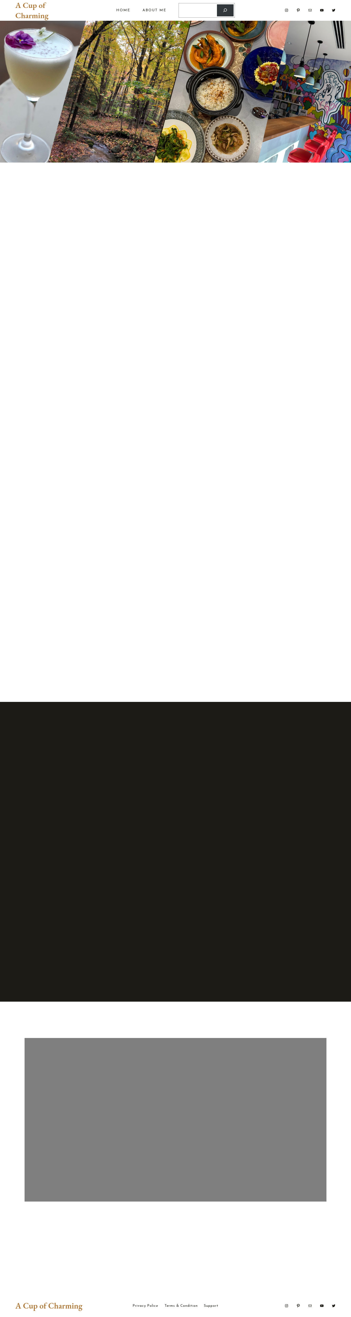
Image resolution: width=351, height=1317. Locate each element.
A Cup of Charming (31, 10)
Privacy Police (145, 1306)
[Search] (225, 10)
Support (211, 1306)
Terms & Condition (181, 1306)
